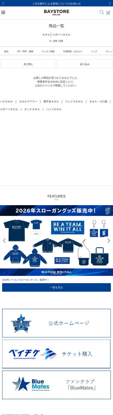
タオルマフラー (28, 101)
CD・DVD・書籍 (25, 51)
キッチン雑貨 (48, 51)
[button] (28, 63)
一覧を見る (56, 287)
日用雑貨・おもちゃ (72, 51)
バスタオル (6, 101)
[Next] (110, 3)
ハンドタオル (53, 109)
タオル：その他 (98, 101)
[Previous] (3, 3)
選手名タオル (51, 101)
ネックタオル (32, 109)
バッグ (94, 51)
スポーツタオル (9, 109)
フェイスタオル (74, 101)
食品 (6, 51)
